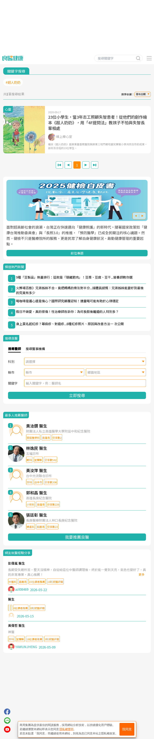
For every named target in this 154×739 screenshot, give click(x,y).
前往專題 (77, 253)
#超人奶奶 (13, 82)
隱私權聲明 (66, 729)
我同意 (127, 729)
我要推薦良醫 (77, 537)
